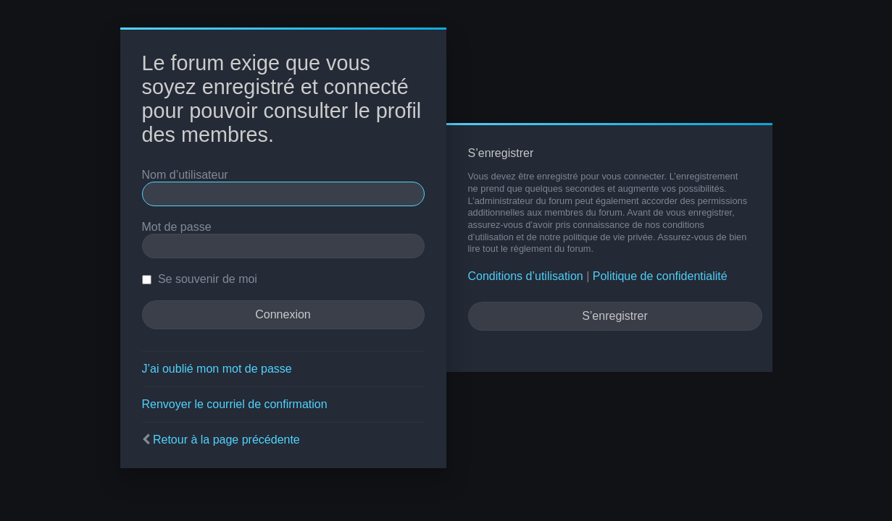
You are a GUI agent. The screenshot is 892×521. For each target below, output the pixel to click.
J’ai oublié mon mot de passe (217, 369)
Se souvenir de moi (199, 279)
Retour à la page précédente (226, 439)
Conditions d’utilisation (525, 276)
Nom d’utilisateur (185, 175)
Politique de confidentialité (660, 276)
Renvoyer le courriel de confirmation (235, 404)
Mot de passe (177, 227)
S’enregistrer (615, 316)
